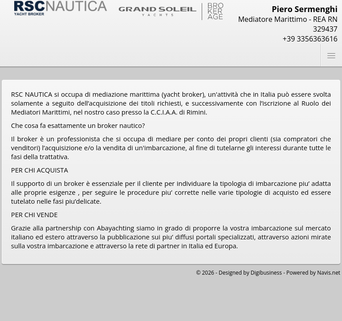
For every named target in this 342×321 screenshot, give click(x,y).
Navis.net (328, 272)
